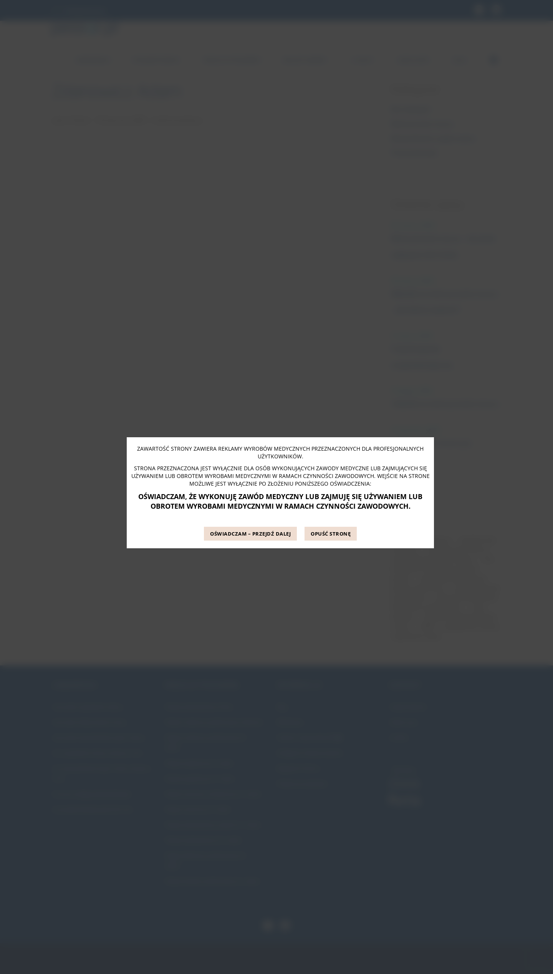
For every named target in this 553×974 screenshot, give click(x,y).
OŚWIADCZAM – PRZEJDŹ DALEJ (250, 533)
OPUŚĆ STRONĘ (331, 533)
